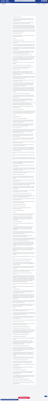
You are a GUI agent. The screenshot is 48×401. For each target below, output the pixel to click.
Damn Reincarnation (8, 2)
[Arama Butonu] (34, 1)
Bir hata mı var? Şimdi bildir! (24, 396)
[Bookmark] (38, 3)
